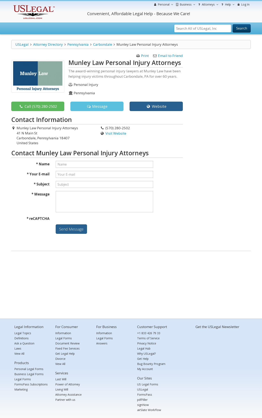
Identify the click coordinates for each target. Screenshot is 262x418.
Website (156, 106)
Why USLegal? (146, 354)
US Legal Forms (147, 384)
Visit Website (115, 133)
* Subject (42, 184)
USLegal (22, 44)
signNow (143, 405)
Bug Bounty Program (151, 364)
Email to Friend (170, 55)
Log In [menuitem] (243, 4)
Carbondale (102, 44)
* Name (43, 164)
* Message (41, 194)
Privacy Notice (146, 343)
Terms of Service (148, 338)
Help (227, 4)
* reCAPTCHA (38, 218)
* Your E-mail (38, 174)
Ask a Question (24, 343)
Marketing (21, 389)
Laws (17, 348)
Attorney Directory (48, 44)
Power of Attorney (67, 384)
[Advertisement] (131, 283)
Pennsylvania (78, 44)
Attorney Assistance (68, 394)
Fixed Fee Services (67, 348)
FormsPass (144, 394)
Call (38, 106)
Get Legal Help (65, 354)
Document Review (67, 343)
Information (63, 333)
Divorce (60, 359)
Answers (101, 343)
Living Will (61, 389)
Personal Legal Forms (28, 369)
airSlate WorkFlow (149, 410)
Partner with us (65, 400)
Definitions (21, 338)
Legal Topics (22, 333)
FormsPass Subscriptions (31, 384)
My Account (145, 369)
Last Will (60, 379)
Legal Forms (22, 379)
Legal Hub (143, 348)
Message (96, 106)
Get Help (143, 359)
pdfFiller (142, 400)
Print (145, 55)
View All (19, 354)
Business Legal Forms (29, 374)
